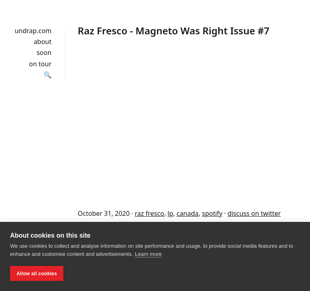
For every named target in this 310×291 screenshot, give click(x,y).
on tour (40, 63)
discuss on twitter (254, 213)
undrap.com (33, 30)
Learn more (148, 254)
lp (170, 213)
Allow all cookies (37, 273)
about (42, 41)
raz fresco (149, 213)
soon (44, 52)
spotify (212, 213)
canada (187, 213)
